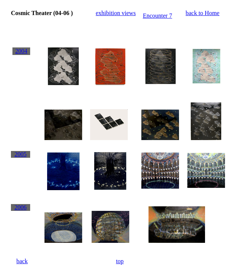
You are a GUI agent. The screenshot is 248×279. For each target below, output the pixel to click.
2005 (20, 154)
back (22, 261)
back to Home (202, 13)
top (120, 261)
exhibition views (116, 13)
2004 (21, 51)
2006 (20, 207)
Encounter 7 (157, 15)
